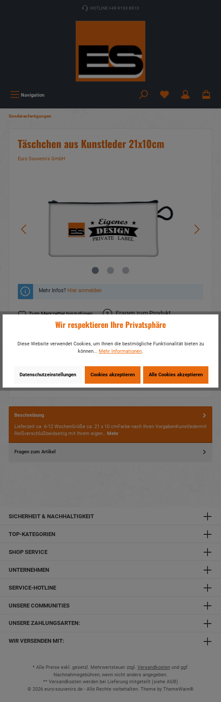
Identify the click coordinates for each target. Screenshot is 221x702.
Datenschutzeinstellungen (48, 375)
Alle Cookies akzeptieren (176, 375)
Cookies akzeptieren (112, 375)
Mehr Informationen (120, 351)
